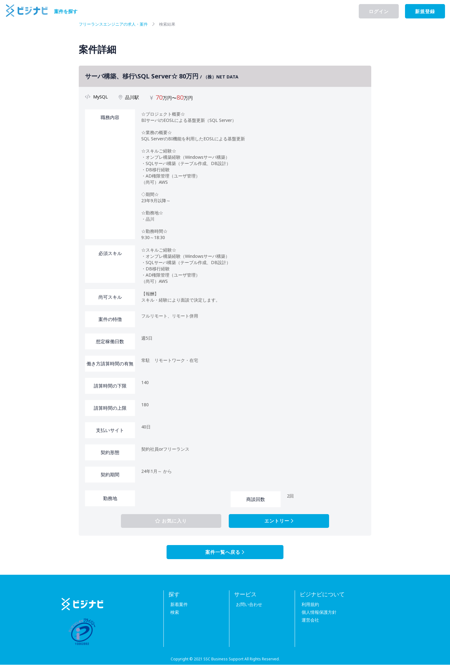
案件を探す (66, 11)
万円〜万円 (174, 98)
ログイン (379, 11)
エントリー (270, 521)
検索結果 (173, 24)
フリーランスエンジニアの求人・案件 (116, 24)
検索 (172, 613)
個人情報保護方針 (317, 613)
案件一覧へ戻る (225, 553)
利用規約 (308, 605)
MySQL (100, 96)
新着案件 (177, 605)
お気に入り (179, 521)
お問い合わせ (247, 605)
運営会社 (308, 621)
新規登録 (425, 11)
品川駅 (133, 97)
